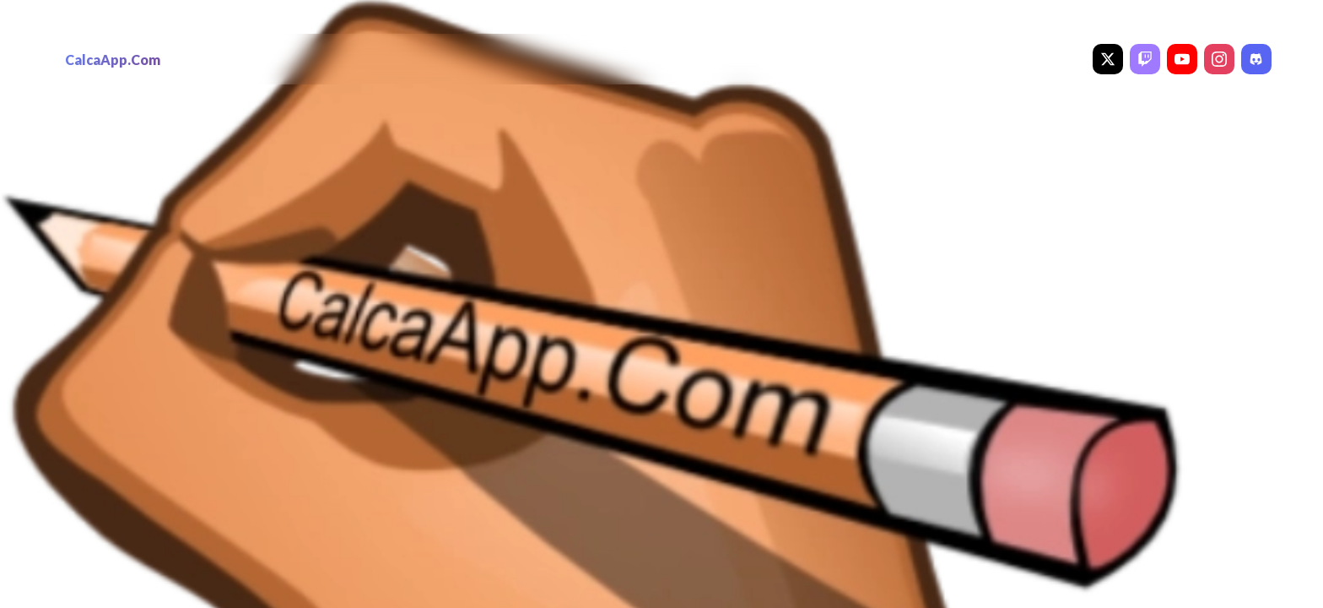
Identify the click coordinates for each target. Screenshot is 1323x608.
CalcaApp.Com (112, 60)
